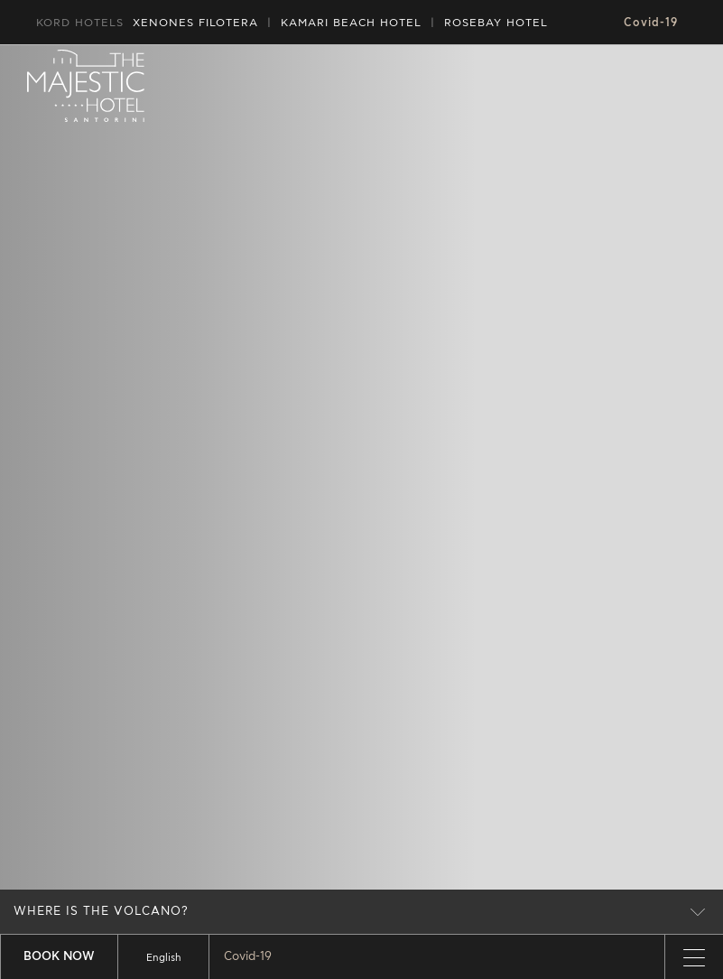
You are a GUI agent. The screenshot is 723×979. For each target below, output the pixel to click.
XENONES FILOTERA (195, 22)
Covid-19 (651, 22)
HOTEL (351, 22)
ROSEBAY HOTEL (496, 22)
